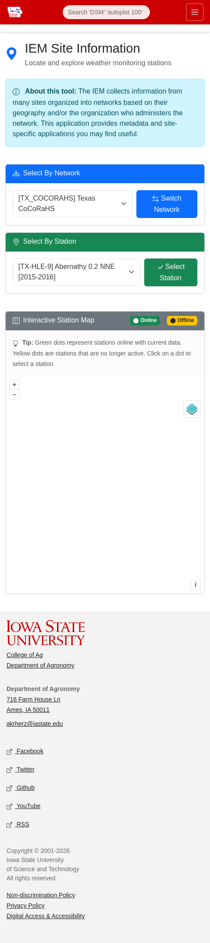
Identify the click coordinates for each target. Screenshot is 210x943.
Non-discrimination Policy (41, 895)
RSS (18, 824)
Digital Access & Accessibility (46, 916)
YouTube (24, 806)
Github (20, 788)
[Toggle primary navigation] (194, 12)
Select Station (171, 272)
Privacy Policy (25, 905)
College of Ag (25, 654)
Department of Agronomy (41, 665)
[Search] (106, 12)
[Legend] (192, 409)
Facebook (25, 751)
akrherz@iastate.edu (35, 723)
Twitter (20, 770)
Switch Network (166, 203)
